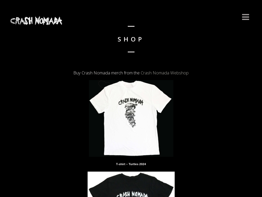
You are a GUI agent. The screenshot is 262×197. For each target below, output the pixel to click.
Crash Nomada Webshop (165, 73)
